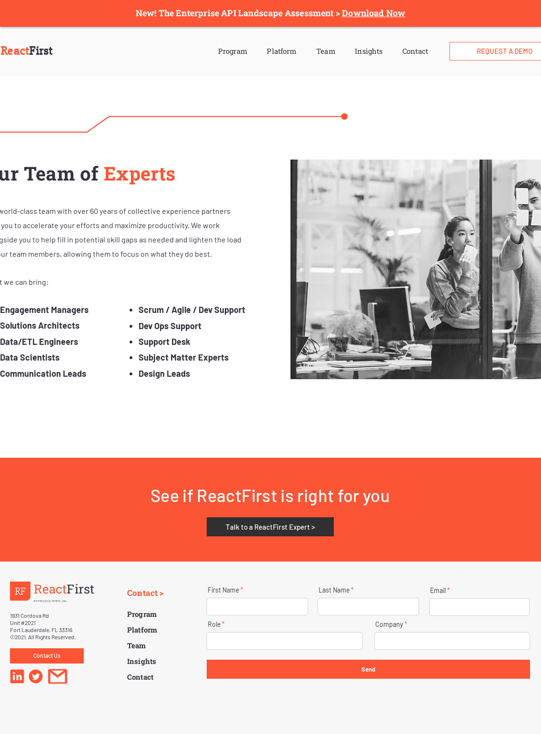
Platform (281, 51)
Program (232, 51)
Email (438, 590)
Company (389, 624)
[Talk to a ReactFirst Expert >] (270, 526)
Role (214, 624)
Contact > (145, 592)
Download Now (373, 13)
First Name (223, 590)
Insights (368, 51)
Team (325, 51)
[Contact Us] (47, 656)
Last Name (334, 590)
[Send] (368, 669)
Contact (415, 51)
